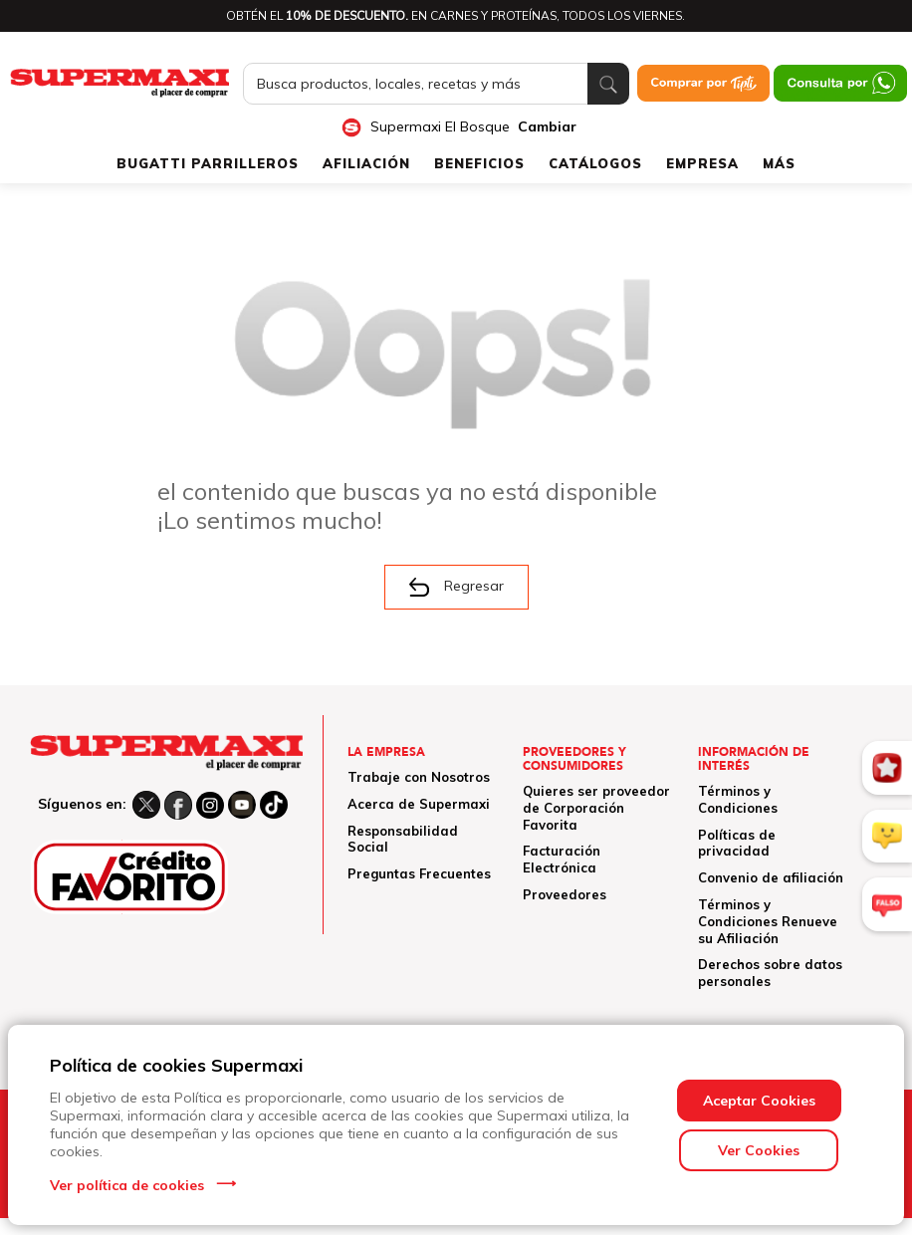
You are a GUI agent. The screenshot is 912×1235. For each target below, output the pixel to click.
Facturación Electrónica (561, 859)
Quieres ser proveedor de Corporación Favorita (596, 808)
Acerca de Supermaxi (418, 804)
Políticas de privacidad (737, 843)
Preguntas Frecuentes (419, 873)
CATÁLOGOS (595, 163)
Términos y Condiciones (738, 799)
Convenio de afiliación (770, 877)
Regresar (456, 587)
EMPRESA (702, 163)
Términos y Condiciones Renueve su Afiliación (767, 921)
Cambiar (547, 127)
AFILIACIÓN (366, 163)
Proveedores (564, 894)
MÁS (779, 163)
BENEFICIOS (479, 163)
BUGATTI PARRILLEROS (207, 163)
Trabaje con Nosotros (418, 777)
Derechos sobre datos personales (770, 972)
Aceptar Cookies (759, 1101)
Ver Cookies (758, 1150)
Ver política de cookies (127, 1185)
